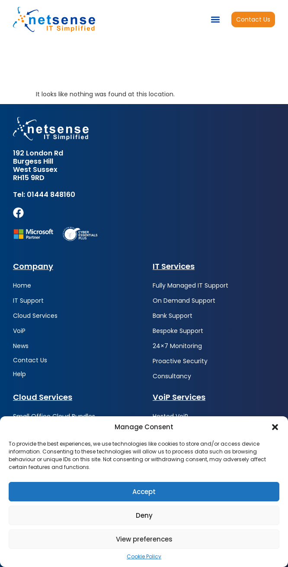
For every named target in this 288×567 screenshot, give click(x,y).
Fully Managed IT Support (190, 285)
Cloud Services (35, 315)
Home (22, 285)
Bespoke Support (178, 330)
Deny (144, 515)
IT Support (28, 300)
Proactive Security (180, 361)
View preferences (144, 539)
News (21, 346)
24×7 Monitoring (177, 346)
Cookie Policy (144, 556)
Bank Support (172, 315)
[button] (275, 427)
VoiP (19, 330)
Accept (144, 491)
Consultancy (172, 376)
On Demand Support (184, 300)
